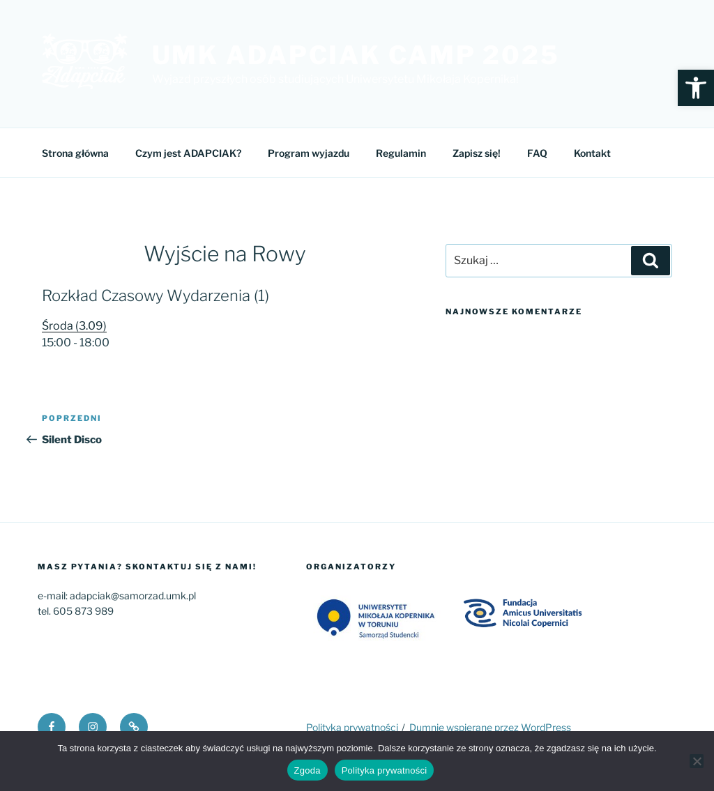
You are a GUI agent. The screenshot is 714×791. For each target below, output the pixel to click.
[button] (696, 88)
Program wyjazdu (308, 153)
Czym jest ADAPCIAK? (188, 153)
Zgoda (307, 770)
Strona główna (75, 153)
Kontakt (592, 153)
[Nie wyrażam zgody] (697, 761)
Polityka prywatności (352, 727)
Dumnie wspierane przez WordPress (490, 727)
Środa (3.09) (74, 325)
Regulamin (401, 153)
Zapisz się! (477, 153)
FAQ (537, 153)
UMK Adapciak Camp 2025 (356, 55)
